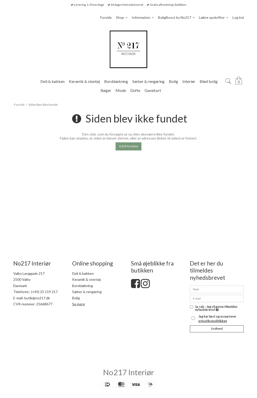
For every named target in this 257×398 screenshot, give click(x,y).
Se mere (78, 304)
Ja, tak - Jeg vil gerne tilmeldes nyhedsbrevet (216, 308)
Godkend (217, 328)
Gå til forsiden (128, 146)
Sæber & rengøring (87, 292)
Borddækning (82, 286)
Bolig (76, 298)
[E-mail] (217, 298)
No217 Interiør (128, 372)
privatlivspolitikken (212, 321)
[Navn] (217, 289)
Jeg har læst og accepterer (217, 319)
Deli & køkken (83, 273)
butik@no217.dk (37, 298)
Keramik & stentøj (86, 279)
